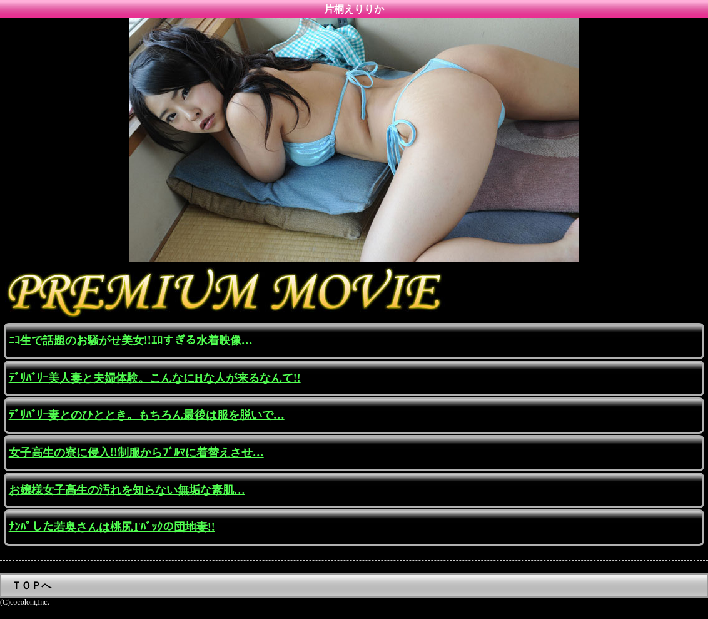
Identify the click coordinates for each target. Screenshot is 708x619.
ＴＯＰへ (31, 585)
